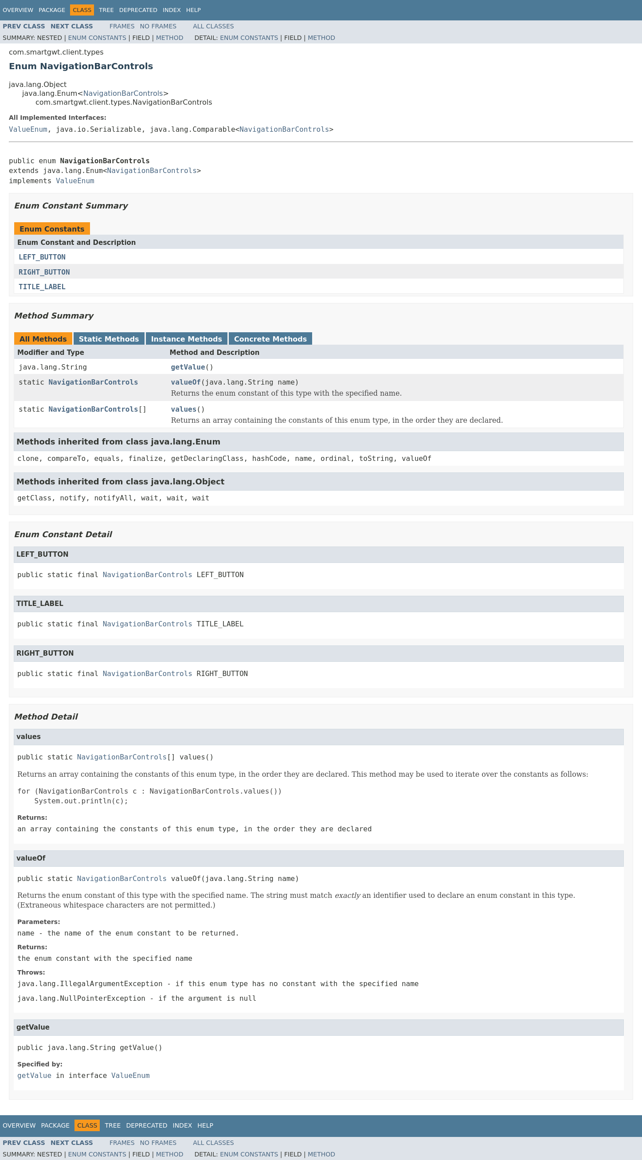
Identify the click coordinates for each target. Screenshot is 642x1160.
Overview (18, 10)
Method (170, 37)
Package (52, 10)
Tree (106, 10)
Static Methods (109, 339)
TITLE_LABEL (42, 287)
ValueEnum (28, 129)
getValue (188, 367)
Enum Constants (97, 37)
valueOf (186, 382)
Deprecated (138, 10)
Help (193, 10)
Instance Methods (186, 339)
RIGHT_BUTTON (44, 272)
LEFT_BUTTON (42, 257)
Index (172, 10)
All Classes (213, 26)
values (184, 409)
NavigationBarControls (123, 93)
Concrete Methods (270, 339)
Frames (122, 26)
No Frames (158, 26)
